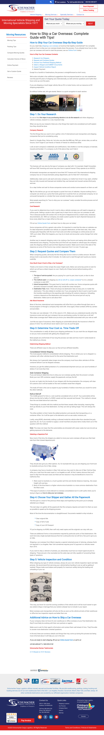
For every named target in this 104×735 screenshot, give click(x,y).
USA (91, 2)
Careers (60, 710)
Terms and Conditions (72, 728)
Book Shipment (88, 6)
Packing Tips (11, 46)
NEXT (90, 23)
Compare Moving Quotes (15, 53)
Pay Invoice (26, 720)
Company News (62, 708)
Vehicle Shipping (35, 15)
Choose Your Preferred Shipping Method (47, 62)
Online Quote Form (44, 223)
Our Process (61, 706)
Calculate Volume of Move (16, 59)
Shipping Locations (63, 703)
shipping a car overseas (50, 46)
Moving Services (51, 15)
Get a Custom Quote (14, 71)
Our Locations (61, 2)
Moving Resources (16, 34)
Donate (83, 716)
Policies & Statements (88, 728)
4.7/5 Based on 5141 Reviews (40, 652)
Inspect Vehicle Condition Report (45, 67)
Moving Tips (11, 40)
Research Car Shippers (41, 58)
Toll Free (75, 2)
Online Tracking (88, 10)
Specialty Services (66, 15)
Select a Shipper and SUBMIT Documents (48, 65)
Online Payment (12, 65)
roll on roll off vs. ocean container (69, 280)
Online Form (72, 50)
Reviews (10, 77)
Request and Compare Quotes (44, 60)
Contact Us (80, 15)
